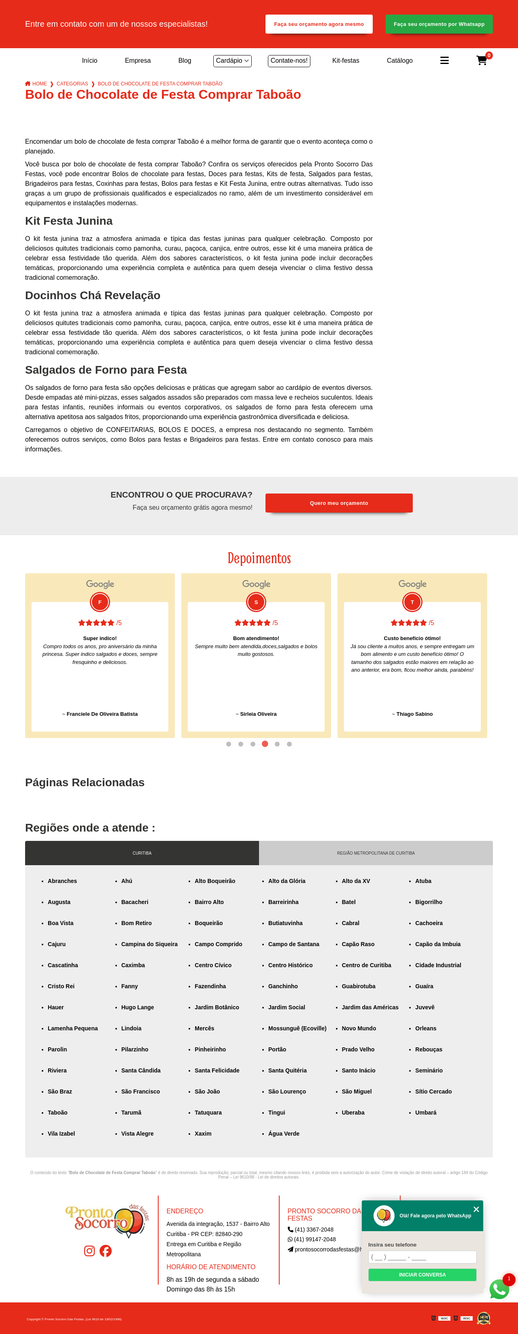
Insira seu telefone (392, 1245)
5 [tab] (277, 744)
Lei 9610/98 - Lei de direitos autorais (266, 1177)
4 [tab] (265, 744)
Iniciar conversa (422, 1275)
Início (89, 60)
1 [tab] (229, 744)
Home (39, 84)
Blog (184, 60)
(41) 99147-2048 (312, 1239)
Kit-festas (345, 60)
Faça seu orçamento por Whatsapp (439, 24)
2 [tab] (241, 744)
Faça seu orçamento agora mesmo (319, 24)
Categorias (72, 84)
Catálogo (400, 60)
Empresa (138, 60)
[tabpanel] (100, 655)
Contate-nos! (289, 60)
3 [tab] (253, 744)
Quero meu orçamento (339, 503)
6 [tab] (289, 744)
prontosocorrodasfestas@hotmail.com (339, 1249)
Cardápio (229, 60)
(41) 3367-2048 (311, 1229)
